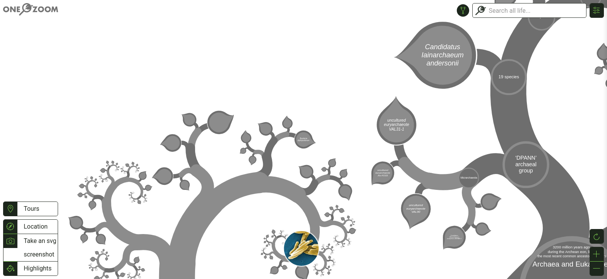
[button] (10, 209)
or (303, 139)
